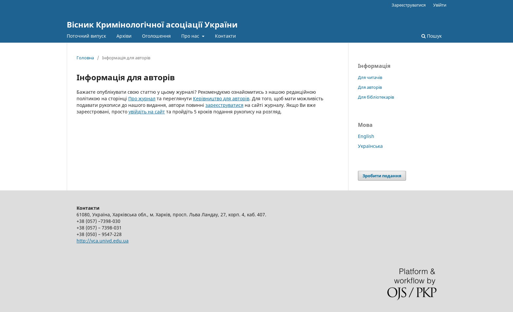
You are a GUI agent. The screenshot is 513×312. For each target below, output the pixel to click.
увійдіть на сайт (147, 111)
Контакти (225, 36)
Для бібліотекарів (376, 97)
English (366, 136)
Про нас (191, 36)
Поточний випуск (86, 36)
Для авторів (370, 87)
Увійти (439, 5)
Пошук (431, 36)
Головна (85, 58)
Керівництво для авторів (221, 98)
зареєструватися (224, 105)
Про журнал (141, 98)
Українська (370, 146)
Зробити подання (382, 176)
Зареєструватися (409, 5)
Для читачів (370, 77)
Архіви (124, 36)
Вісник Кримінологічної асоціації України (152, 24)
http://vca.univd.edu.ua (103, 241)
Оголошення (156, 36)
